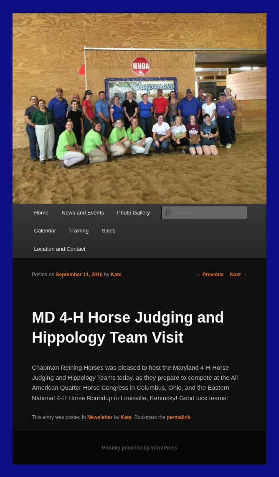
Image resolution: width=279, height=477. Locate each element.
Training (79, 230)
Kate (116, 275)
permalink (178, 417)
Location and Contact (59, 249)
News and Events (83, 212)
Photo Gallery (133, 212)
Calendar (45, 230)
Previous (209, 275)
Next (238, 275)
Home (41, 212)
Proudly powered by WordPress (139, 448)
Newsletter (100, 417)
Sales (109, 230)
